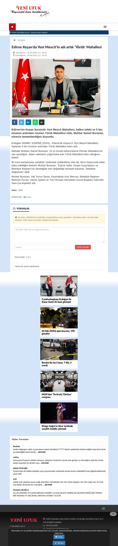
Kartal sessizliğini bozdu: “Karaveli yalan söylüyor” (29, 32)
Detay (59, 537)
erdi (15, 479)
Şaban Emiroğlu (20, 468)
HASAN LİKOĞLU (21, 490)
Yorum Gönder (83, 247)
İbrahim (16, 446)
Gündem (21, 40)
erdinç (16, 457)
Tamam (59, 543)
